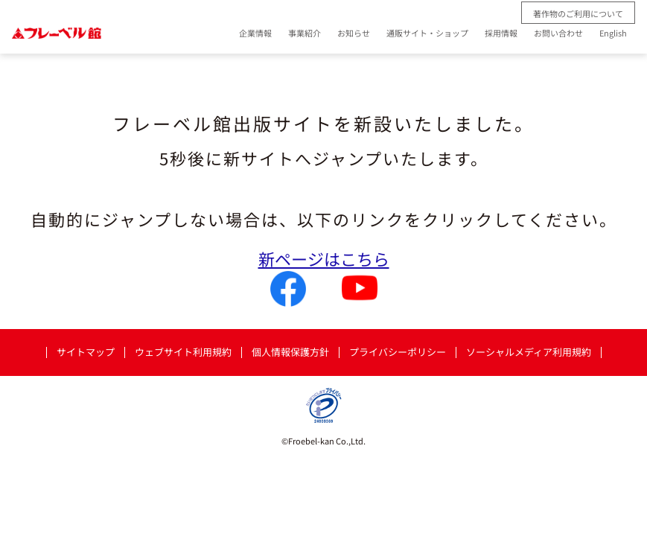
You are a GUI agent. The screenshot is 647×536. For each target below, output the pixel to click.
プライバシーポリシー (397, 352)
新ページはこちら (323, 258)
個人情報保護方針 (290, 352)
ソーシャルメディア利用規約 (528, 352)
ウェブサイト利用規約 (183, 352)
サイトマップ (86, 352)
